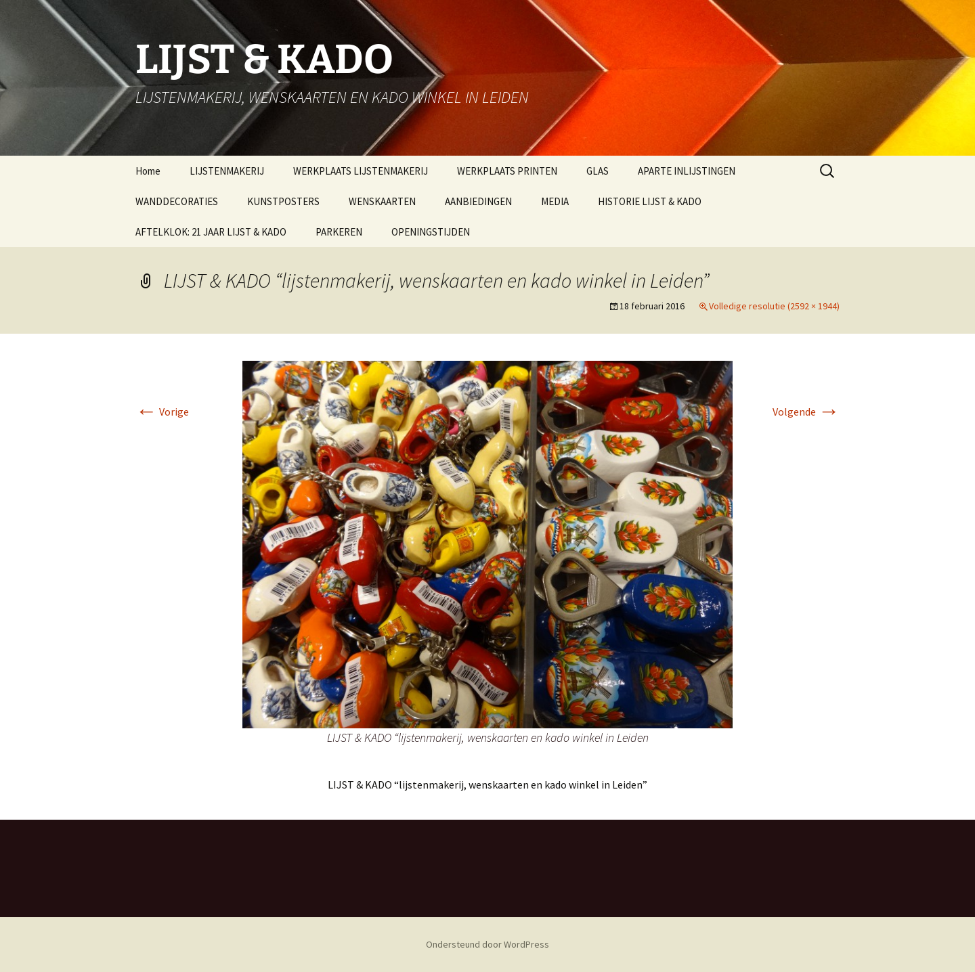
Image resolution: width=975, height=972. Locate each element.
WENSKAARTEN (382, 201)
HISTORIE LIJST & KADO (649, 201)
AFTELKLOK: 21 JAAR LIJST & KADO (210, 231)
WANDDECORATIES (176, 201)
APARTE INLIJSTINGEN (686, 170)
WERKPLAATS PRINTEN (507, 170)
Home (147, 170)
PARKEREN (339, 231)
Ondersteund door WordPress (487, 944)
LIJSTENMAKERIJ (227, 170)
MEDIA (555, 201)
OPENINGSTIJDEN (430, 231)
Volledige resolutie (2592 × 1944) (774, 306)
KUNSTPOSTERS (283, 201)
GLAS (597, 170)
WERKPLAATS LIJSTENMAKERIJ (360, 170)
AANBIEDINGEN (478, 201)
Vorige (162, 411)
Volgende (806, 411)
